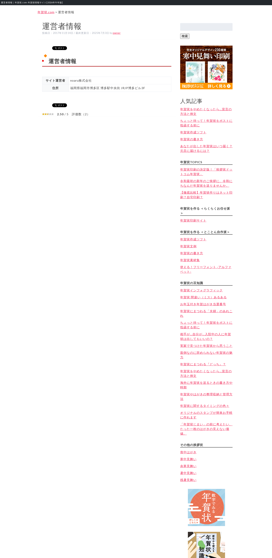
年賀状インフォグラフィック (201, 290)
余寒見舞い (188, 466)
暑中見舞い (188, 473)
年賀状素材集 (190, 260)
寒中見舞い (188, 459)
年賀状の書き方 (191, 139)
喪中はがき (188, 452)
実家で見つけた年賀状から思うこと (206, 345)
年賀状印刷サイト (193, 220)
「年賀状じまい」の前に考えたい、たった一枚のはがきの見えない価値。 (206, 428)
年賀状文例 (188, 246)
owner (117, 32)
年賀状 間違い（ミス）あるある (203, 297)
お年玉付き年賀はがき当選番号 (203, 304)
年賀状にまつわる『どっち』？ (203, 364)
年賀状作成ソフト (193, 132)
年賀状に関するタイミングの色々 (204, 405)
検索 (185, 36)
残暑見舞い (188, 480)
